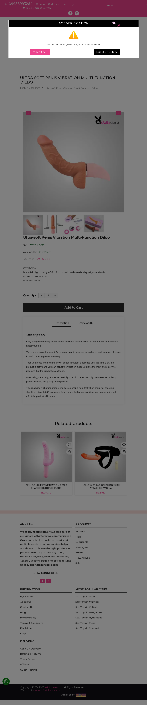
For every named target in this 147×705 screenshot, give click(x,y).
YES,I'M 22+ (40, 51)
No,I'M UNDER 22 (107, 51)
